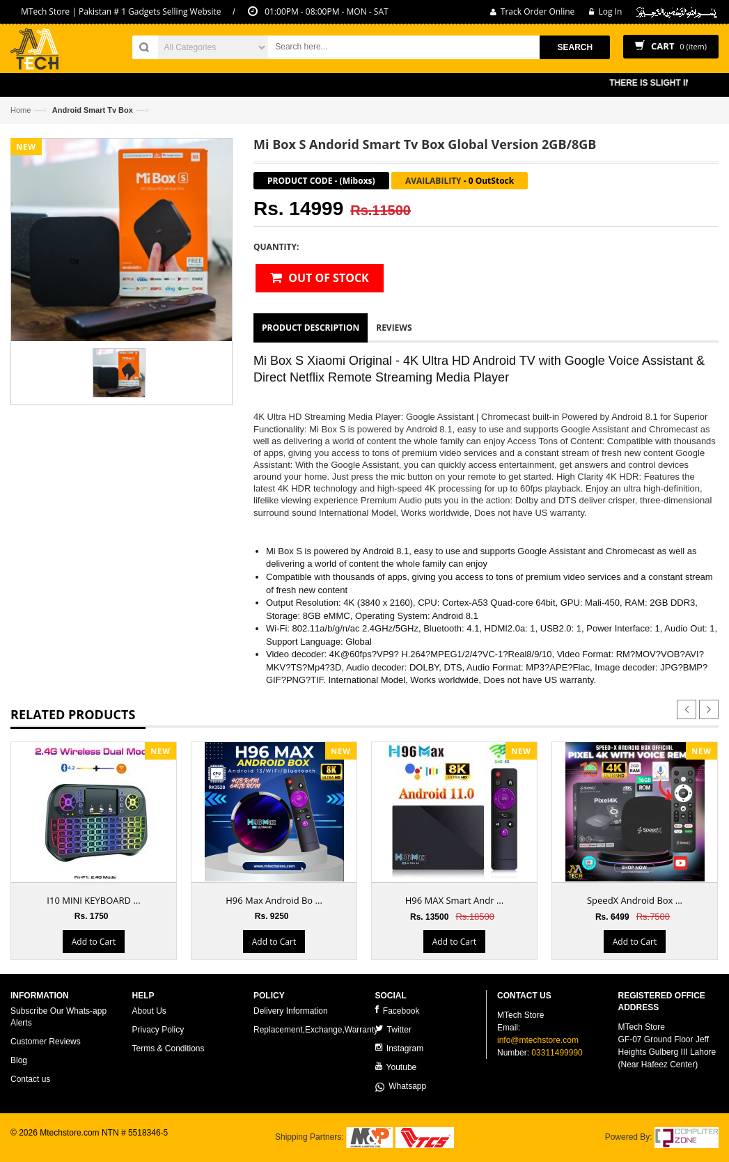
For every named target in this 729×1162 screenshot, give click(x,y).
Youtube (396, 1067)
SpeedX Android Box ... (634, 900)
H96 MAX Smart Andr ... (454, 900)
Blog (18, 1060)
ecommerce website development (72, 1145)
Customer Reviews (45, 1041)
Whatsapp (401, 1086)
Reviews (393, 327)
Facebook (397, 1010)
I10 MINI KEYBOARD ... (93, 900)
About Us (149, 1011)
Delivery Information (290, 1011)
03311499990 (556, 1053)
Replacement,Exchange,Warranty (315, 1030)
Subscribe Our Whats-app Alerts (58, 1017)
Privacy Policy (158, 1030)
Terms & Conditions (168, 1048)
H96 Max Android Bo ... (274, 900)
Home (20, 110)
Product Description (310, 327)
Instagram (399, 1048)
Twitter (393, 1029)
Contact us (30, 1079)
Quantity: (276, 247)
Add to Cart (94, 942)
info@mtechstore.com (538, 1040)
